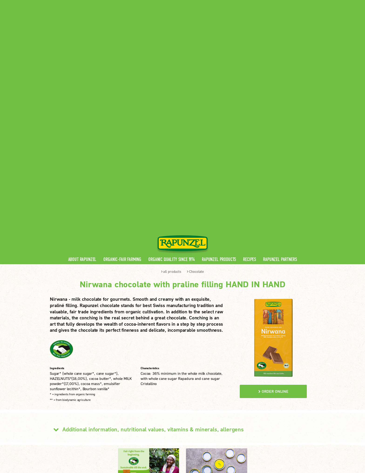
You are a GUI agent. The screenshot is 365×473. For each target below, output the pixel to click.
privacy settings (169, 442)
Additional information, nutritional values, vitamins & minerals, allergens (147, 277)
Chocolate (195, 119)
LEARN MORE (68, 418)
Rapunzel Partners (280, 107)
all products (171, 119)
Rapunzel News (132, 379)
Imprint (109, 442)
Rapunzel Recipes (133, 394)
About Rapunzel (82, 107)
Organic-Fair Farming (122, 107)
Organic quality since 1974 (171, 107)
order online (273, 239)
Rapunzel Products (219, 107)
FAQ (123, 402)
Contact (275, 3)
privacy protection (135, 442)
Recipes (249, 107)
